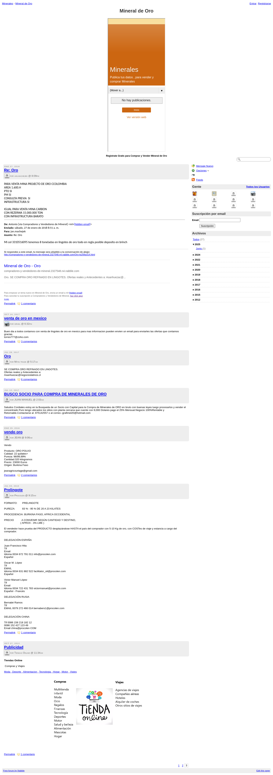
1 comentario (28, 303)
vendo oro (13, 432)
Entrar (253, 3)
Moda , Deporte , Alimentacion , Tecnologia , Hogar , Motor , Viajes (40, 671)
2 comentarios (29, 475)
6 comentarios (29, 379)
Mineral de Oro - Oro (22, 266)
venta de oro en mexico (25, 318)
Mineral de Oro (23, 3)
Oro (7, 356)
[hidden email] (82, 224)
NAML (6, 299)
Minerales (7, 3)
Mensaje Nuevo (204, 166)
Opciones (201, 170)
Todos (196, 239)
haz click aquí (76, 296)
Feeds (199, 179)
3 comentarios (29, 341)
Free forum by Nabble (14, 770)
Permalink (10, 303)
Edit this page (263, 770)
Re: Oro (11, 170)
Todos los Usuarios (258, 186)
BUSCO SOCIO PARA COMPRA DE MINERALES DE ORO (55, 394)
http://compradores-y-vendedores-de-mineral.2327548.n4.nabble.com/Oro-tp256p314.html (49, 254)
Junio (199, 248)
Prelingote (13, 490)
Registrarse (264, 3)
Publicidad (14, 647)
